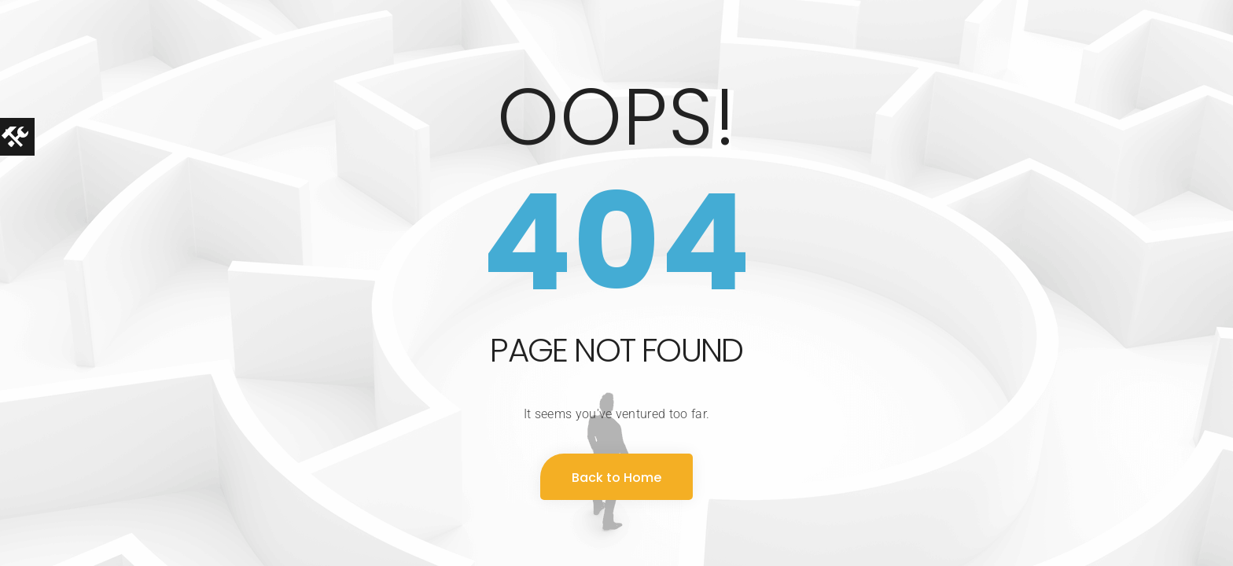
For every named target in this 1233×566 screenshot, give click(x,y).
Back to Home (616, 478)
